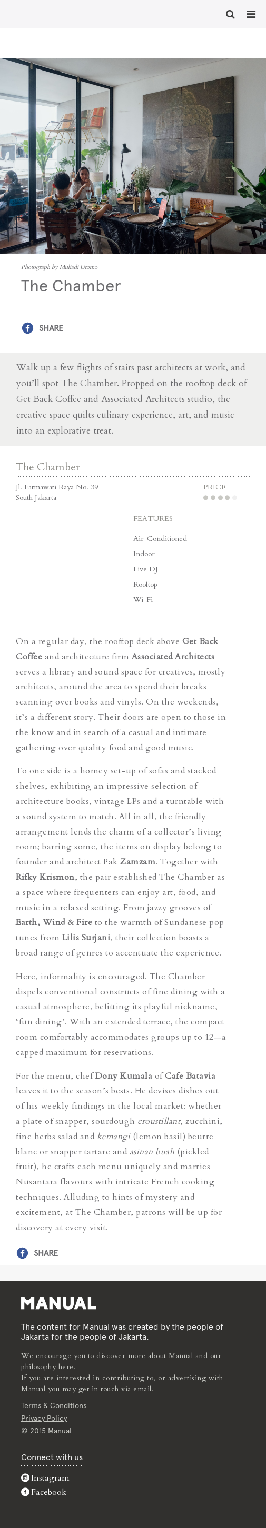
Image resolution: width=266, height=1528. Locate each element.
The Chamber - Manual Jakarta (42, 13)
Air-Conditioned (160, 539)
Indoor (144, 554)
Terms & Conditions (53, 1405)
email (142, 1389)
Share (51, 328)
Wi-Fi (143, 600)
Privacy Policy (44, 1418)
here (66, 1367)
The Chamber (48, 467)
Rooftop (145, 584)
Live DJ (145, 569)
